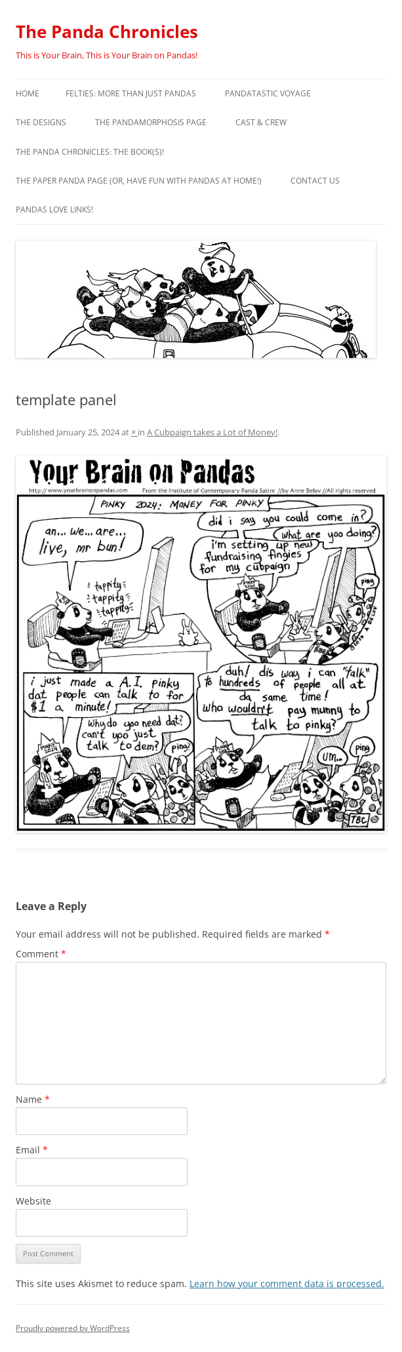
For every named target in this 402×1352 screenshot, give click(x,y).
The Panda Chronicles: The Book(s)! (90, 151)
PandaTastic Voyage (268, 93)
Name (33, 1099)
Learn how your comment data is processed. (287, 1283)
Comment (41, 953)
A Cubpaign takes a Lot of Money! (212, 432)
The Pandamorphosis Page (151, 122)
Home (27, 93)
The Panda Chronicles (107, 31)
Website (33, 1201)
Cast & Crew (261, 122)
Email (32, 1149)
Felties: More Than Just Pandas (131, 93)
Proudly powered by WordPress (73, 1328)
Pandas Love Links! (54, 209)
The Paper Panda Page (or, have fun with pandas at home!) (139, 180)
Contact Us (315, 180)
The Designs (41, 122)
